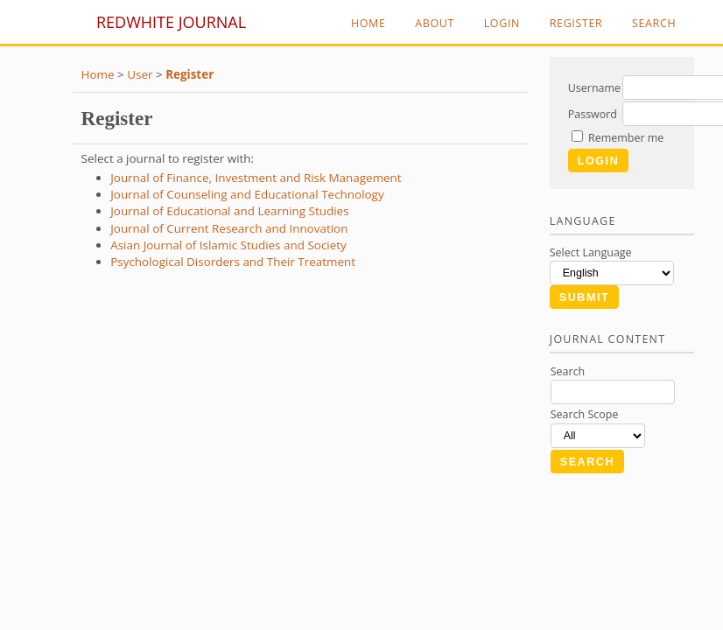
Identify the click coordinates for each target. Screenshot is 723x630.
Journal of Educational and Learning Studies (229, 211)
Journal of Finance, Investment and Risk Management (255, 178)
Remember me (625, 137)
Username (594, 87)
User (139, 74)
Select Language (591, 252)
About (434, 23)
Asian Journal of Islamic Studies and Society (228, 245)
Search (654, 23)
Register (576, 23)
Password (592, 114)
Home (368, 23)
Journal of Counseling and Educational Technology (246, 194)
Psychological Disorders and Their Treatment (232, 262)
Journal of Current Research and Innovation (228, 228)
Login (502, 23)
